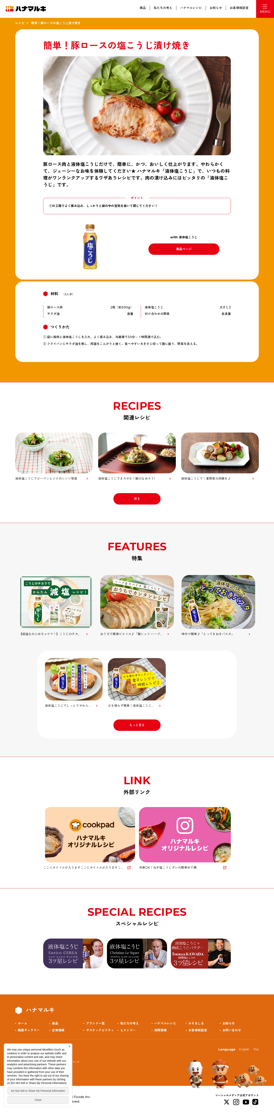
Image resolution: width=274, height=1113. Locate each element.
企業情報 (58, 1030)
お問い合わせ (231, 1030)
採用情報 (160, 1030)
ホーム (22, 1023)
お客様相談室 (239, 8)
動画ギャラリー (29, 1030)
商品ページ (184, 249)
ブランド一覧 (95, 1023)
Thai (256, 1049)
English (244, 1049)
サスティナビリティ (100, 1030)
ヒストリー (128, 1030)
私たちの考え (163, 8)
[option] (55, 605)
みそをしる (196, 1023)
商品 (143, 8)
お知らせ (216, 8)
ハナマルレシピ (191, 8)
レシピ (20, 23)
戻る (137, 499)
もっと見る (137, 725)
